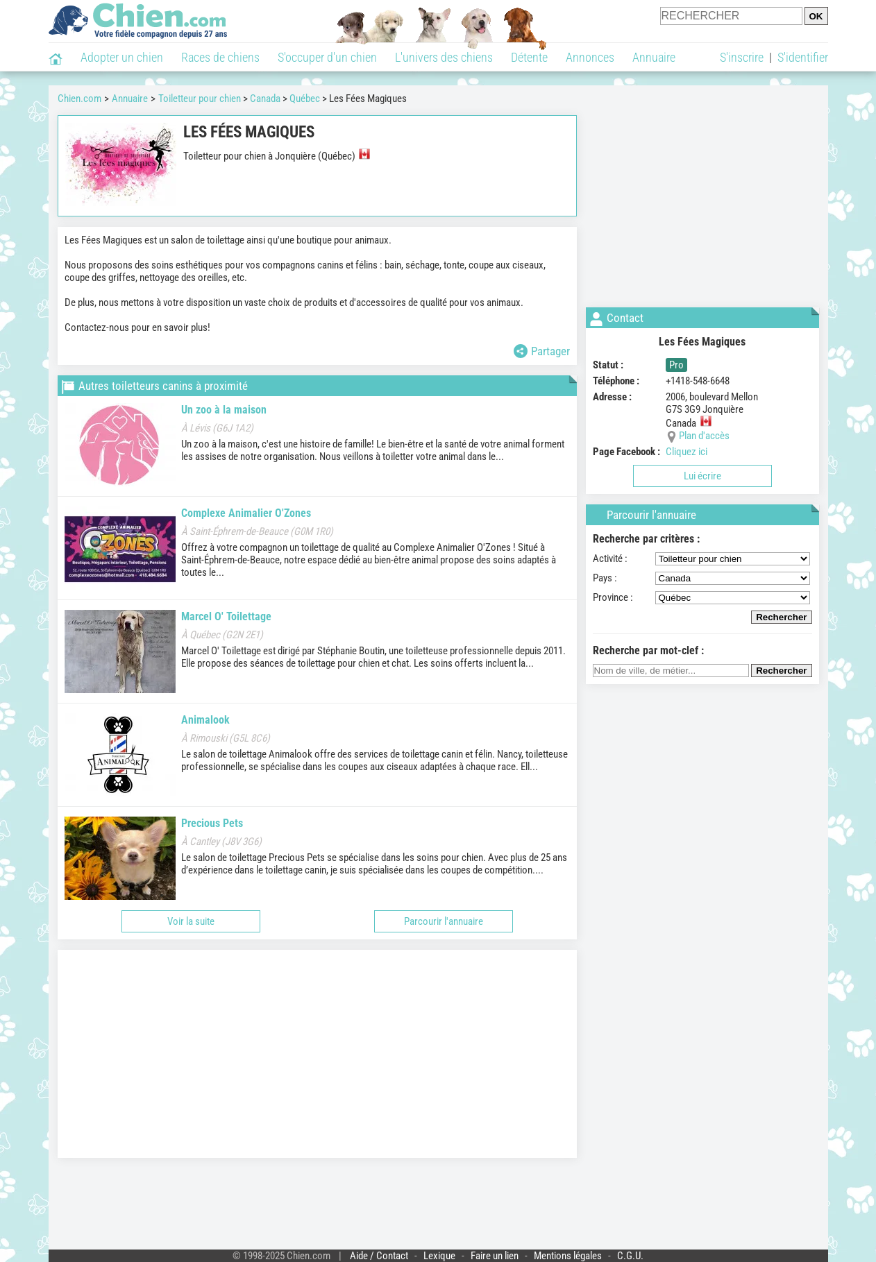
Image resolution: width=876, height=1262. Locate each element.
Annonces (590, 57)
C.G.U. (630, 1256)
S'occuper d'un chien (327, 57)
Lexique (439, 1256)
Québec (304, 98)
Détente (529, 57)
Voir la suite (190, 921)
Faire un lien (495, 1256)
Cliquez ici (686, 451)
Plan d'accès (704, 435)
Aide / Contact (379, 1256)
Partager (542, 351)
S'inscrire (742, 57)
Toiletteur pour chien (199, 98)
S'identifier (802, 57)
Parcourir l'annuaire (443, 921)
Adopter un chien (122, 57)
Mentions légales (568, 1256)
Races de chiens (220, 57)
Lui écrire (702, 476)
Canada (265, 98)
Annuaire (653, 57)
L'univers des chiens (444, 57)
